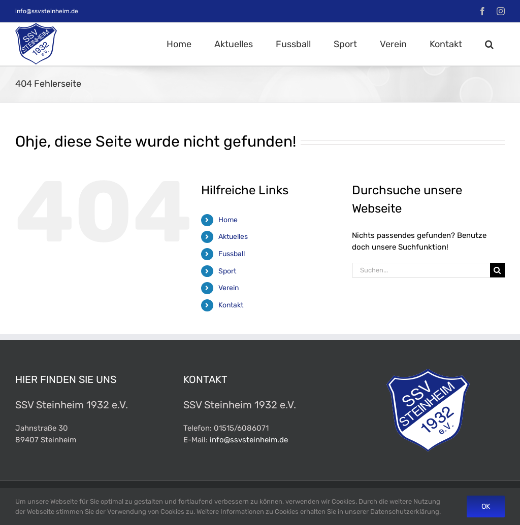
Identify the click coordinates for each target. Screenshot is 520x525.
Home (228, 220)
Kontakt (230, 305)
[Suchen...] (421, 270)
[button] (489, 44)
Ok (485, 506)
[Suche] (497, 270)
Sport (227, 271)
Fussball (231, 254)
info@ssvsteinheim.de (46, 11)
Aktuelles (233, 236)
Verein (228, 288)
